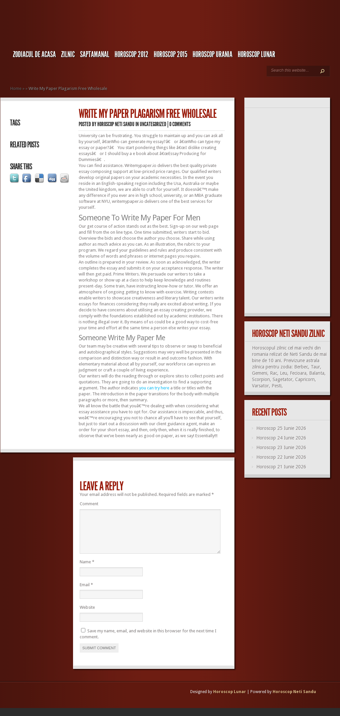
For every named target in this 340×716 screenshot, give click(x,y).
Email (86, 592)
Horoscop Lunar (229, 699)
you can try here (154, 387)
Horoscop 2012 (131, 54)
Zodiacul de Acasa (34, 54)
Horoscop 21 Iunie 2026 (281, 466)
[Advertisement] (290, 210)
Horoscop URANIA (212, 54)
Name (87, 569)
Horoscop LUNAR (256, 54)
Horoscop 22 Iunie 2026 (281, 457)
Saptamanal (94, 54)
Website (87, 615)
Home (16, 88)
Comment (89, 503)
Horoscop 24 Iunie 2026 (281, 437)
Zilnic (68, 54)
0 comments (180, 124)
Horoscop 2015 (170, 54)
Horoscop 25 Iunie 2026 (281, 428)
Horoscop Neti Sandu (115, 124)
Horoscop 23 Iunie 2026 (281, 447)
